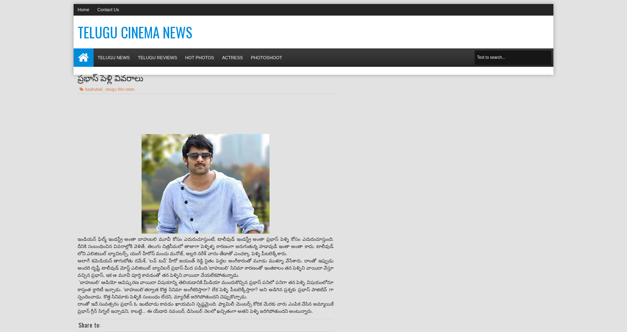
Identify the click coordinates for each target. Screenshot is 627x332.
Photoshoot (266, 57)
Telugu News (114, 57)
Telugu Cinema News (135, 32)
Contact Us (108, 9)
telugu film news (120, 89)
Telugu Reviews (157, 57)
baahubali (94, 89)
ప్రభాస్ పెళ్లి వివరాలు (110, 77)
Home (83, 9)
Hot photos (199, 57)
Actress (232, 57)
